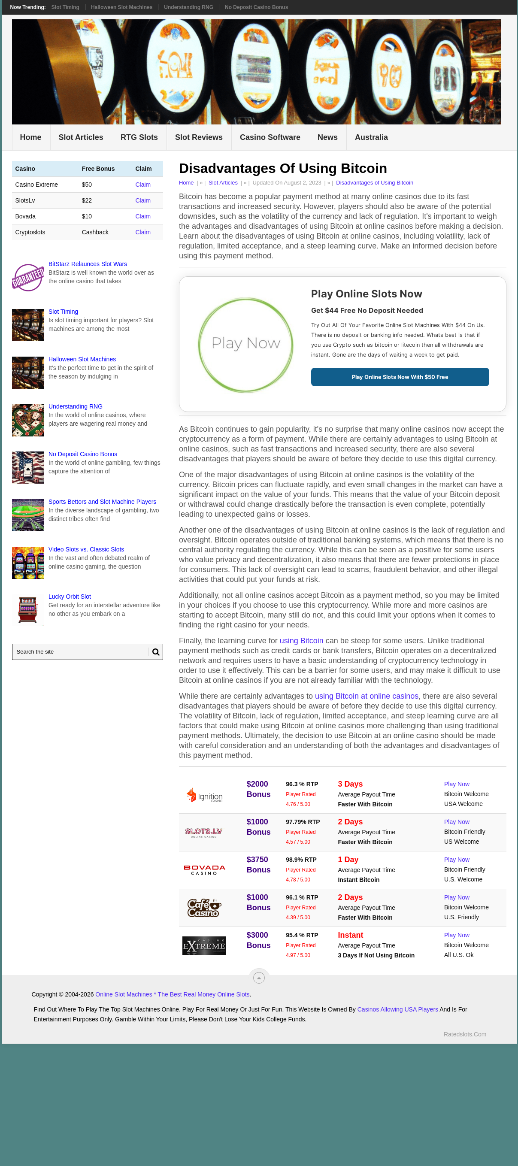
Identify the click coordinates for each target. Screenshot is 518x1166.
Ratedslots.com (465, 1034)
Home (31, 137)
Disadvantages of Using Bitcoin (374, 182)
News (328, 137)
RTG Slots (139, 137)
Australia (371, 137)
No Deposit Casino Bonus (256, 7)
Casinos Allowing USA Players (397, 1009)
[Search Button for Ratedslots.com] (154, 652)
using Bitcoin (302, 640)
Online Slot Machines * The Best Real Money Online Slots (172, 994)
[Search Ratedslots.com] (88, 652)
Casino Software (270, 137)
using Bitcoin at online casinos (366, 696)
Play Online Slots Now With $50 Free (400, 377)
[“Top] (259, 978)
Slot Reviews (199, 137)
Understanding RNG (188, 7)
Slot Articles (81, 137)
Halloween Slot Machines (121, 7)
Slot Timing (65, 7)
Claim (143, 184)
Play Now (457, 784)
